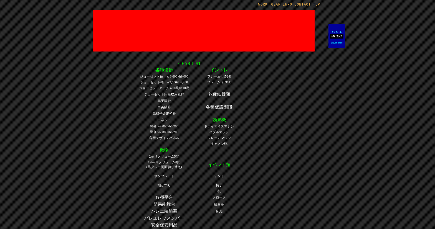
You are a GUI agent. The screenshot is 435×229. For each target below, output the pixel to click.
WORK (263, 5)
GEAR (276, 5)
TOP (316, 5)
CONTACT (303, 5)
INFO (287, 5)
